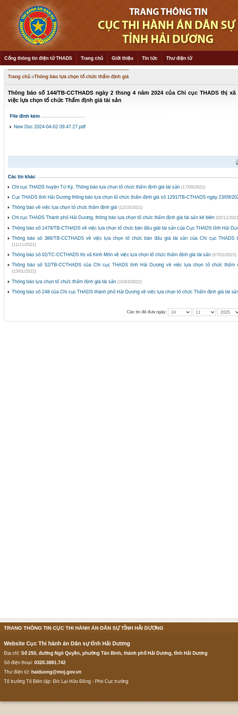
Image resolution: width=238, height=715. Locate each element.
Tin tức (150, 58)
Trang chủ (92, 58)
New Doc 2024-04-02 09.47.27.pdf (49, 126)
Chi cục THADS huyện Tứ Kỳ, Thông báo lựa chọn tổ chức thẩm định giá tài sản (96, 187)
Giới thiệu (122, 58)
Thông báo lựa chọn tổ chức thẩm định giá (81, 76)
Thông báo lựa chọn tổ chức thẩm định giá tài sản (64, 281)
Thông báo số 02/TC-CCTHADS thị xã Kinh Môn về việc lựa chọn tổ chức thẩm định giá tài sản (111, 254)
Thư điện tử (179, 58)
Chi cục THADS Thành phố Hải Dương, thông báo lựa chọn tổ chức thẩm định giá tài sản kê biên (113, 217)
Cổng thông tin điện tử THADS (38, 58)
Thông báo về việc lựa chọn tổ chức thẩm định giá (64, 207)
